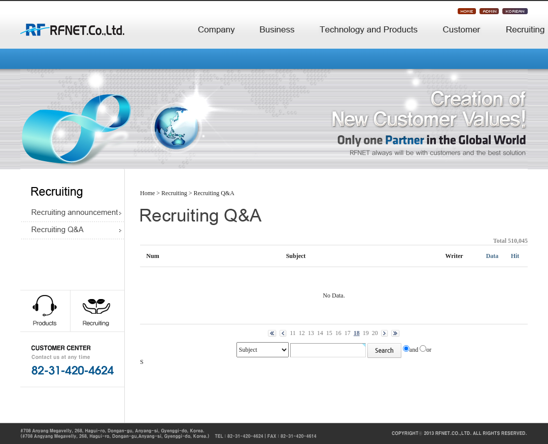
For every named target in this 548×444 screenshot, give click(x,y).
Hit (515, 256)
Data (492, 256)
